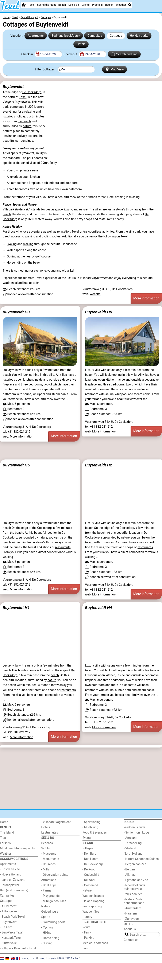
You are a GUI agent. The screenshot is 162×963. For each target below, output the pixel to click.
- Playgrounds (50, 896)
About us (130, 929)
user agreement (29, 958)
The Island (7, 832)
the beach (24, 121)
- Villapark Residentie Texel (18, 948)
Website (95, 294)
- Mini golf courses (53, 901)
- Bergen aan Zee (135, 864)
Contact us (131, 940)
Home (4, 822)
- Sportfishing (91, 822)
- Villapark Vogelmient (56, 822)
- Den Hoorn (90, 859)
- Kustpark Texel (11, 938)
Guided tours (50, 911)
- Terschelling (133, 843)
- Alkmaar (130, 875)
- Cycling (47, 927)
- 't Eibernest (8, 906)
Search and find (124, 54)
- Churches (48, 864)
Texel (31, 4)
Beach (62, 4)
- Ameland (131, 838)
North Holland (133, 853)
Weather (121, 4)
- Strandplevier (9, 885)
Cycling (12, 244)
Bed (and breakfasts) (65, 36)
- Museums (48, 853)
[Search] (129, 5)
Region (109, 4)
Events (85, 4)
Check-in (27, 54)
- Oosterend (90, 885)
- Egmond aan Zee (136, 880)
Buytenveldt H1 (16, 607)
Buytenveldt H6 (16, 465)
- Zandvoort (131, 919)
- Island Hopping (93, 901)
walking (28, 244)
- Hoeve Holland (10, 874)
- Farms (46, 890)
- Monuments (50, 859)
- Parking (88, 938)
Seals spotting (92, 906)
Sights (45, 848)
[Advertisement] (81, 450)
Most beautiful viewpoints (17, 848)
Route (86, 927)
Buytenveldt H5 (98, 312)
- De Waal (88, 880)
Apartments (36, 36)
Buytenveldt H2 (98, 465)
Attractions (48, 880)
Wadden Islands (93, 896)
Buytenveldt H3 (16, 312)
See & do (73, 4)
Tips (3, 838)
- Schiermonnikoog (136, 832)
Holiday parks (139, 36)
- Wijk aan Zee (133, 894)
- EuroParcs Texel (11, 932)
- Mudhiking (90, 827)
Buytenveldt (13, 86)
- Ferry (86, 932)
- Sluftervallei (9, 943)
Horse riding (15, 262)
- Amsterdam (132, 908)
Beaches (47, 843)
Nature (45, 906)
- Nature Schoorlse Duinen (141, 859)
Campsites (95, 36)
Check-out (70, 54)
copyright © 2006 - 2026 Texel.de (63, 958)
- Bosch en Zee (10, 869)
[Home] (24, 5)
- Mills (45, 869)
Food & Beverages (94, 832)
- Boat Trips (49, 885)
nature (27, 126)
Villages (87, 848)
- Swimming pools (53, 922)
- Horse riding (50, 938)
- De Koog (89, 869)
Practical (97, 4)
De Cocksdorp (31, 92)
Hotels (81, 44)
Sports (45, 917)
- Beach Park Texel (12, 917)
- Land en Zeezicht (12, 880)
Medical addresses (95, 943)
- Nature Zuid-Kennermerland (134, 901)
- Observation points (54, 875)
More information (146, 298)
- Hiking (46, 933)
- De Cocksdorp (92, 864)
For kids (5, 843)
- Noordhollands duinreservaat (134, 887)
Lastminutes (49, 832)
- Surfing (47, 943)
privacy (42, 958)
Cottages (116, 36)
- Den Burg (89, 853)
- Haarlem (130, 913)
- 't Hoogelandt (10, 911)
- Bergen (129, 869)
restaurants (63, 547)
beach (19, 533)
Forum (86, 948)
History (87, 917)
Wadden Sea (90, 911)
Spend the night (46, 4)
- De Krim (6, 927)
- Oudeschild (90, 875)
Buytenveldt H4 (98, 607)
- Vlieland (130, 848)
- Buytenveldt (8, 922)
